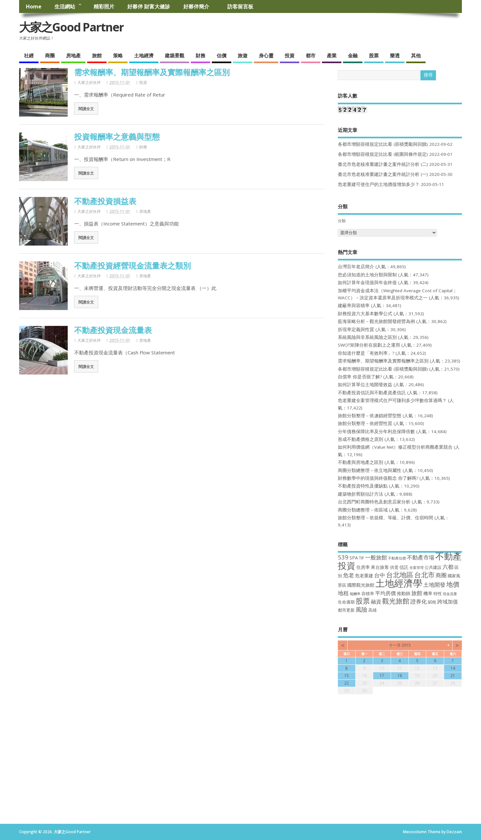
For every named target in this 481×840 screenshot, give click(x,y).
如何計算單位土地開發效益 (365, 384)
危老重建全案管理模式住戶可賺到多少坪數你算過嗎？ (392, 400)
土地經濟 (144, 55)
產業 (332, 55)
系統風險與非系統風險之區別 (367, 337)
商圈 (50, 55)
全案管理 (416, 567)
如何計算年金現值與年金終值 (367, 282)
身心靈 (266, 55)
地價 (452, 584)
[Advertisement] (240, 775)
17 (382, 675)
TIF (361, 558)
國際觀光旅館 (360, 585)
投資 (289, 55)
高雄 (372, 610)
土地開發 (434, 584)
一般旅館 (376, 557)
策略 (118, 55)
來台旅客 (380, 567)
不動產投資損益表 (105, 201)
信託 (403, 567)
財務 (200, 55)
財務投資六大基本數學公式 (365, 313)
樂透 (395, 55)
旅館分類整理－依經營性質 (365, 423)
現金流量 (450, 594)
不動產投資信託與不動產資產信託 (372, 393)
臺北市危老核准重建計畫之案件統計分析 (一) (383, 174)
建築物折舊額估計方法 (360, 494)
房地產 (73, 55)
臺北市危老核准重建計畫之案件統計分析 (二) (383, 164)
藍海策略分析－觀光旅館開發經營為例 (376, 321)
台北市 (424, 574)
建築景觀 (174, 55)
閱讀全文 (86, 108)
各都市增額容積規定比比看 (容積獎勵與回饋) (383, 144)
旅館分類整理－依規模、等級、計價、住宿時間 (385, 518)
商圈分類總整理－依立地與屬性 (369, 470)
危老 (348, 575)
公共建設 (433, 567)
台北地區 (399, 574)
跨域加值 (447, 601)
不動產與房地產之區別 (360, 462)
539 (343, 557)
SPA (353, 558)
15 (346, 675)
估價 (221, 55)
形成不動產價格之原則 (360, 439)
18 (399, 675)
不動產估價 (397, 558)
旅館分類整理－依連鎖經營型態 (369, 416)
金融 (353, 55)
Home (33, 6)
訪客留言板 (240, 6)
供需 (394, 567)
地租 (343, 593)
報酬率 (355, 594)
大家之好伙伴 (89, 82)
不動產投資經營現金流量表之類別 (132, 265)
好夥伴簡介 (198, 6)
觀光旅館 (395, 600)
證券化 (418, 601)
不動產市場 (420, 557)
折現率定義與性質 (356, 329)
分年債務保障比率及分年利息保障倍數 (376, 431)
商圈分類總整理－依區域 (363, 510)
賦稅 (432, 602)
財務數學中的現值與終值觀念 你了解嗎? (378, 478)
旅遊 (242, 55)
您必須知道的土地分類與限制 (367, 275)
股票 (374, 55)
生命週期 (346, 602)
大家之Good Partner (71, 27)
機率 (427, 593)
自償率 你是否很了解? (360, 377)
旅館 (97, 55)
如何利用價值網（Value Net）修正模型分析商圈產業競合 (395, 447)
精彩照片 (104, 6)
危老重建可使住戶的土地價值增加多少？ (378, 184)
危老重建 (364, 575)
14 (453, 668)
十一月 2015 (400, 645)
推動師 (403, 593)
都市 (310, 55)
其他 (416, 55)
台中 (379, 575)
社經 (29, 55)
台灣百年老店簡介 (356, 267)
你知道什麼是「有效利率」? (366, 353)
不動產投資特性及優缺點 (363, 486)
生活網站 (64, 6)
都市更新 (346, 610)
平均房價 (385, 593)
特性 (437, 593)
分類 (342, 221)
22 (346, 683)
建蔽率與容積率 (354, 305)
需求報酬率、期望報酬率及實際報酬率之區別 (152, 72)
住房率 (363, 567)
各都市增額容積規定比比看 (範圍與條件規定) (383, 154)
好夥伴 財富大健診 (148, 6)
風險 (361, 609)
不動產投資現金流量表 (113, 330)
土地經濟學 (398, 583)
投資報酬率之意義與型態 (117, 136)
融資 (376, 601)
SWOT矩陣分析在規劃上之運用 (369, 345)
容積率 (367, 593)
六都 (447, 566)
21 (453, 675)
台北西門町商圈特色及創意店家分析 (374, 502)
